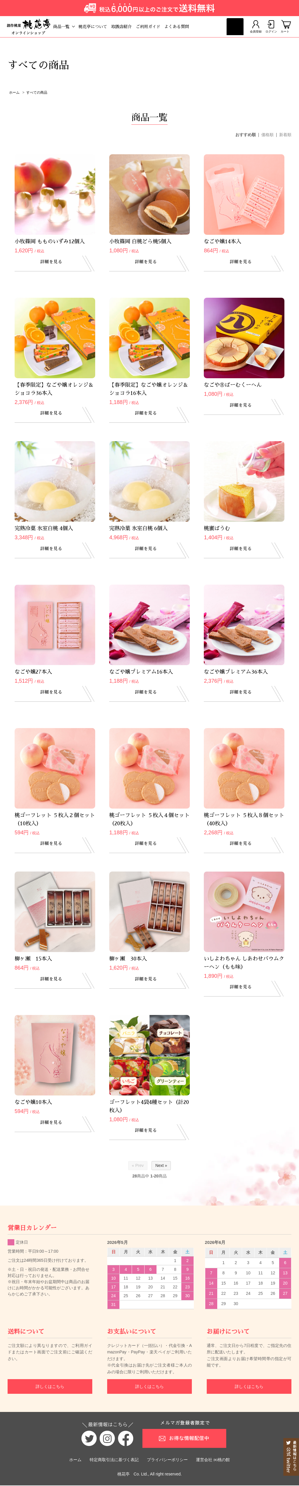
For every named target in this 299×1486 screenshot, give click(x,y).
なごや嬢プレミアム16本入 (141, 672)
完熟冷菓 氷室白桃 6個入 (138, 529)
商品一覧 (70, 27)
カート (285, 26)
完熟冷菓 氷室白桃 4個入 (44, 529)
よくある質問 (185, 27)
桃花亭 (123, 1474)
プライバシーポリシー (167, 1460)
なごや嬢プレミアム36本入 (236, 672)
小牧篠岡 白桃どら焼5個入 (140, 242)
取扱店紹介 (130, 27)
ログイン (267, 26)
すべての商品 (36, 93)
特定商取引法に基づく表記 (114, 1460)
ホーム (14, 93)
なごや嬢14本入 (222, 242)
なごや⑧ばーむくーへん (233, 385)
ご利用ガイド (157, 27)
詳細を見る (55, 263)
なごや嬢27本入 (33, 672)
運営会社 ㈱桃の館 (213, 1460)
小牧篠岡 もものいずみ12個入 (50, 242)
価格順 (267, 135)
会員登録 (249, 26)
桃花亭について (101, 27)
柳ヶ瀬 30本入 (128, 959)
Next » (161, 1166)
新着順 (285, 135)
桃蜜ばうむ (217, 529)
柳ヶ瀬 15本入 (33, 959)
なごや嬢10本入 (33, 1102)
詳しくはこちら (50, 1387)
